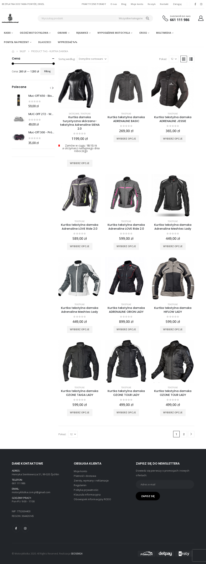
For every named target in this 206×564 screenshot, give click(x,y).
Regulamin (80, 485)
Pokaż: (163, 59)
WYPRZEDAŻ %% (67, 42)
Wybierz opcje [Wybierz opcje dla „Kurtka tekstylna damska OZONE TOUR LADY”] (126, 412)
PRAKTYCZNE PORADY (94, 4)
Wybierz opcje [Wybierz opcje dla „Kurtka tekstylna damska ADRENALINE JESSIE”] (173, 138)
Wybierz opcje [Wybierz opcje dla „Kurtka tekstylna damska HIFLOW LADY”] (173, 329)
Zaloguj (177, 4)
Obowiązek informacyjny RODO (92, 499)
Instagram (25, 528)
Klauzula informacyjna (87, 494)
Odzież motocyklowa (34, 32)
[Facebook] (195, 4)
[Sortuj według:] (92, 59)
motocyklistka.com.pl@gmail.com (31, 492)
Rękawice (82, 32)
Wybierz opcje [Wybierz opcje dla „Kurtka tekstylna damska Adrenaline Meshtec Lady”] (173, 246)
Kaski (7, 32)
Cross (143, 32)
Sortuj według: (66, 59)
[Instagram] (201, 4)
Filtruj (47, 71)
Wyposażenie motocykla (113, 32)
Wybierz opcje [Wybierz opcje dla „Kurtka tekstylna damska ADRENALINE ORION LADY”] (126, 329)
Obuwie (62, 32)
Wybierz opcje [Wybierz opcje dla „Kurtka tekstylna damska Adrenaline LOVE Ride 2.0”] (79, 246)
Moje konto (137, 4)
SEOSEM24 (77, 553)
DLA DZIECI (44, 42)
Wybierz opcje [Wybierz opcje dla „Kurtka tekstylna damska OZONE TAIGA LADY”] (79, 412)
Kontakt (164, 4)
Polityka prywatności (86, 490)
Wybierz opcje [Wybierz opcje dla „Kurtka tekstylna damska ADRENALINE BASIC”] (126, 138)
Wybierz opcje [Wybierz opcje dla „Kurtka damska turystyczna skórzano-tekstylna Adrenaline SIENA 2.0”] (79, 163)
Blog (123, 4)
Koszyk (152, 4)
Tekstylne (86, 113)
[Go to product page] (18, 100)
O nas (113, 4)
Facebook (16, 528)
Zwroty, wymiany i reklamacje (91, 480)
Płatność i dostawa (85, 476)
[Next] (191, 434)
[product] (79, 87)
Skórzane (74, 113)
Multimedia (163, 32)
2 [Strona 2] (184, 434)
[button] (183, 59)
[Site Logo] (18, 18)
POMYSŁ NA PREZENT (16, 42)
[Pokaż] (173, 59)
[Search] (147, 18)
